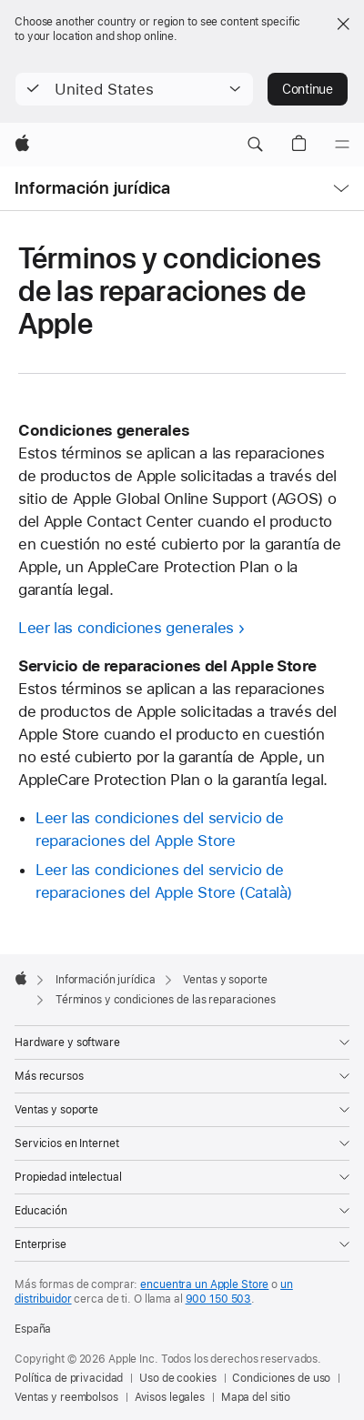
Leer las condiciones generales (126, 628)
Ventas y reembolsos (66, 1397)
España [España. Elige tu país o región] (33, 1329)
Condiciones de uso (281, 1378)
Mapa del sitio (255, 1397)
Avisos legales (170, 1397)
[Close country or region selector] (343, 23)
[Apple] (22, 144)
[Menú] (342, 144)
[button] (134, 89)
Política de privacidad (69, 1378)
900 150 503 (219, 1299)
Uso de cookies (177, 1378)
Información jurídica (93, 187)
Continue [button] (307, 89)
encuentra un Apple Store (204, 1284)
